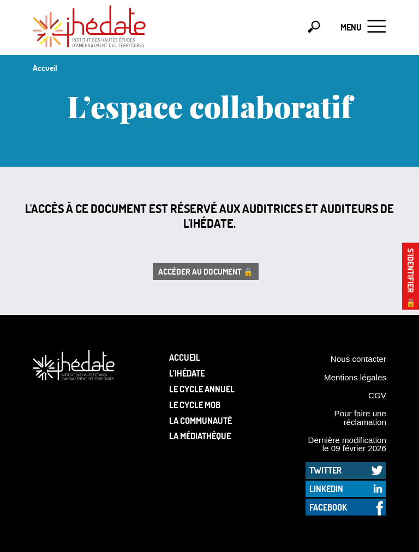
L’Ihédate (187, 373)
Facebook (328, 507)
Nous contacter (358, 358)
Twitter (325, 470)
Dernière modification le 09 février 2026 (347, 444)
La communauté (200, 420)
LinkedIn (326, 488)
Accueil (184, 357)
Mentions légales (355, 377)
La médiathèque (200, 435)
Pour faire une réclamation (360, 417)
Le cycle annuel (202, 389)
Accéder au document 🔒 (205, 271)
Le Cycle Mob (194, 404)
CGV (377, 395)
